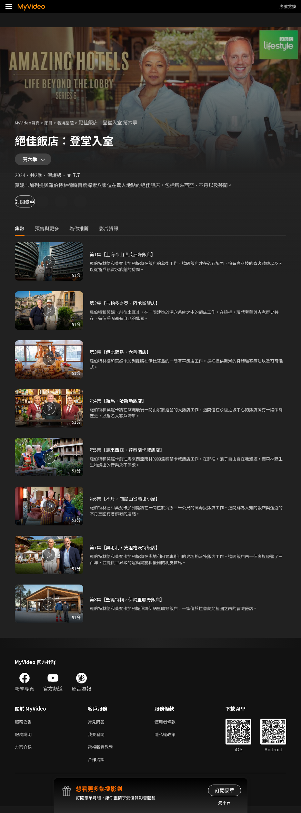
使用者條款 (170, 725)
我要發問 (97, 738)
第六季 (31, 161)
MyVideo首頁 (29, 122)
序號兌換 (287, 6)
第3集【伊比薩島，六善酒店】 (122, 354)
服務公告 (24, 725)
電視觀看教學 (102, 752)
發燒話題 (72, 122)
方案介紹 (24, 752)
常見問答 (97, 725)
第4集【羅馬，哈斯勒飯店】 (120, 403)
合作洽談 (97, 765)
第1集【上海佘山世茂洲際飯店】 (125, 257)
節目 (53, 122)
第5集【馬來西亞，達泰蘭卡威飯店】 (130, 452)
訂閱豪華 (32, 204)
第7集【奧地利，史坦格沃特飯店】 (127, 550)
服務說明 (24, 738)
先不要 (224, 802)
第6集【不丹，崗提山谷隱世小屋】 (127, 501)
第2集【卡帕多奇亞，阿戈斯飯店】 (127, 305)
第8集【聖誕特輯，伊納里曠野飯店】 (130, 602)
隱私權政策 (170, 738)
